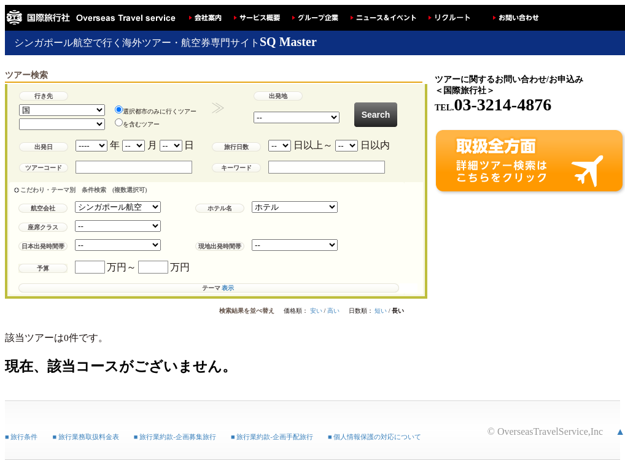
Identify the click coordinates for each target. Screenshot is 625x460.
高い (333, 317)
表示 (228, 294)
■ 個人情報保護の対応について (374, 431)
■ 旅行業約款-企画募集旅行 (175, 431)
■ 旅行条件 (21, 431)
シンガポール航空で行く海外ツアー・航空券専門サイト (165, 42)
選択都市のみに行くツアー (155, 110)
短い (381, 317)
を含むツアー (137, 123)
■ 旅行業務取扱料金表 (85, 431)
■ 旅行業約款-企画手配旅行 (272, 431)
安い (316, 317)
